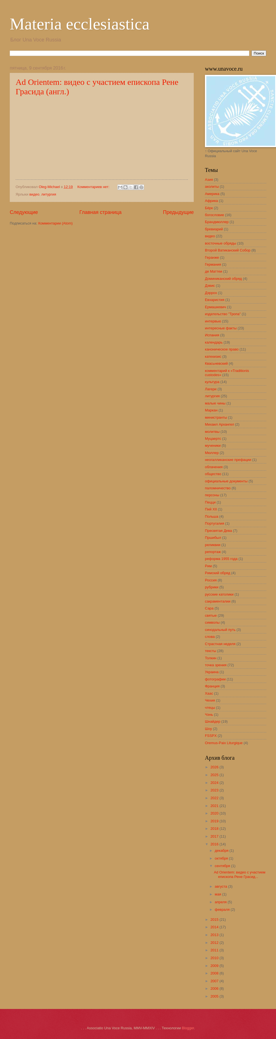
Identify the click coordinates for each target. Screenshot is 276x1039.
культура (212, 382)
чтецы (210, 707)
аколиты (212, 186)
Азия (209, 179)
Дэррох (211, 293)
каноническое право (222, 349)
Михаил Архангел (219, 424)
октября (222, 858)
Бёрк (209, 208)
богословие (214, 215)
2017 (214, 836)
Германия (213, 264)
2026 (214, 767)
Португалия (214, 523)
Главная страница (100, 212)
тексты (210, 651)
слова (210, 637)
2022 (214, 798)
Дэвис (210, 285)
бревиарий (214, 229)
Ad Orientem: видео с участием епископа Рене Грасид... (239, 874)
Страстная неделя (220, 644)
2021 (214, 806)
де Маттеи (213, 271)
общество (213, 474)
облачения (214, 467)
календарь (213, 342)
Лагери (211, 389)
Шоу (208, 729)
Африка (211, 201)
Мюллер (212, 453)
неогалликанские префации (228, 460)
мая (218, 894)
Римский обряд (217, 573)
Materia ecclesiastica (79, 24)
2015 (214, 919)
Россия (211, 580)
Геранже (212, 257)
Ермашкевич (215, 307)
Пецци (210, 502)
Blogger (188, 1028)
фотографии (215, 679)
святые (211, 615)
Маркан (211, 410)
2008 (214, 973)
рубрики (211, 587)
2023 (214, 790)
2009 (214, 966)
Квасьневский (216, 363)
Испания (212, 335)
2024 (214, 783)
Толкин (210, 658)
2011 (214, 950)
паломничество (218, 488)
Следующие (24, 212)
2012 (214, 943)
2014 (214, 927)
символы (212, 622)
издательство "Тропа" (223, 314)
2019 (214, 821)
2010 (214, 958)
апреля (221, 902)
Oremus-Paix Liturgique (224, 743)
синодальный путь (220, 630)
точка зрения (216, 665)
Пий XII (211, 509)
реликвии (212, 545)
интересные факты (221, 328)
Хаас (209, 693)
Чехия (210, 700)
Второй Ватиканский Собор (227, 250)
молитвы (212, 432)
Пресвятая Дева (218, 531)
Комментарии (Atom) (55, 223)
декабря (222, 850)
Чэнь (209, 714)
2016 (214, 844)
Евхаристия (214, 300)
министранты (216, 417)
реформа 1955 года (221, 559)
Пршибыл (213, 537)
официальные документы (226, 481)
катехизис (213, 356)
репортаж (213, 552)
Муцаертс (213, 438)
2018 (214, 828)
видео (34, 194)
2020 (214, 813)
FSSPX (211, 736)
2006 (214, 988)
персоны (212, 495)
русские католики (219, 594)
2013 (214, 935)
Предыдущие (178, 212)
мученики (213, 445)
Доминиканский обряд (223, 279)
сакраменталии (217, 601)
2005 (214, 996)
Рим (208, 566)
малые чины (215, 403)
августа (221, 886)
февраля (223, 909)
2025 (214, 775)
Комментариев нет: (94, 187)
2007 (214, 981)
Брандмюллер (217, 222)
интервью (213, 321)
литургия (48, 194)
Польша (211, 516)
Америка (212, 194)
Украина (212, 672)
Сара (209, 608)
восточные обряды (220, 243)
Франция (212, 686)
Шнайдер (212, 721)
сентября (223, 866)
